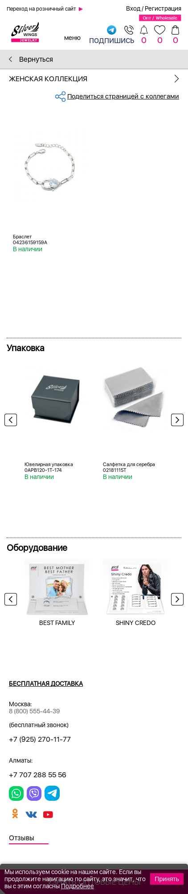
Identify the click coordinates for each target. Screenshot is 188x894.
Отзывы (21, 838)
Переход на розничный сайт (41, 9)
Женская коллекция (98, 79)
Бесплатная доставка (46, 683)
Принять (167, 878)
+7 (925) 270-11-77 (40, 739)
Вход (133, 8)
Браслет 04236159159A (30, 239)
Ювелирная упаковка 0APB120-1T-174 (49, 467)
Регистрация (163, 8)
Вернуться (31, 59)
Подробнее (77, 886)
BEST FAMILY (57, 622)
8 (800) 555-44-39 (34, 711)
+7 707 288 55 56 (37, 775)
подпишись (111, 35)
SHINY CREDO (135, 622)
